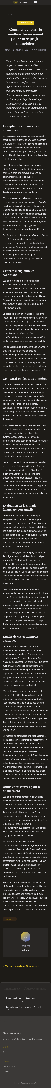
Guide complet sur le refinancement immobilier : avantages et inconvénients (22, 999)
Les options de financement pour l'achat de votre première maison (23, 1008)
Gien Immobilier (13, 1033)
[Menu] (35, 2)
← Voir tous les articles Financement (21, 966)
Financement (16, 15)
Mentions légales (10, 1066)
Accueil (6, 15)
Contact (6, 1071)
